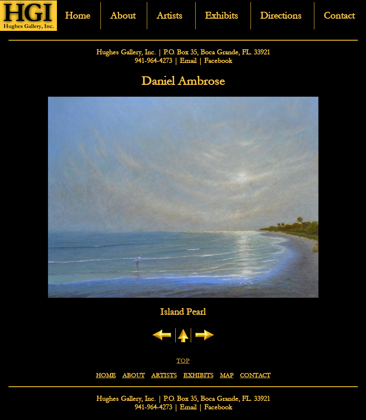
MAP (226, 375)
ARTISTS (164, 375)
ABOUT (133, 375)
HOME (106, 375)
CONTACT (255, 375)
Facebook (218, 60)
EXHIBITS (198, 375)
